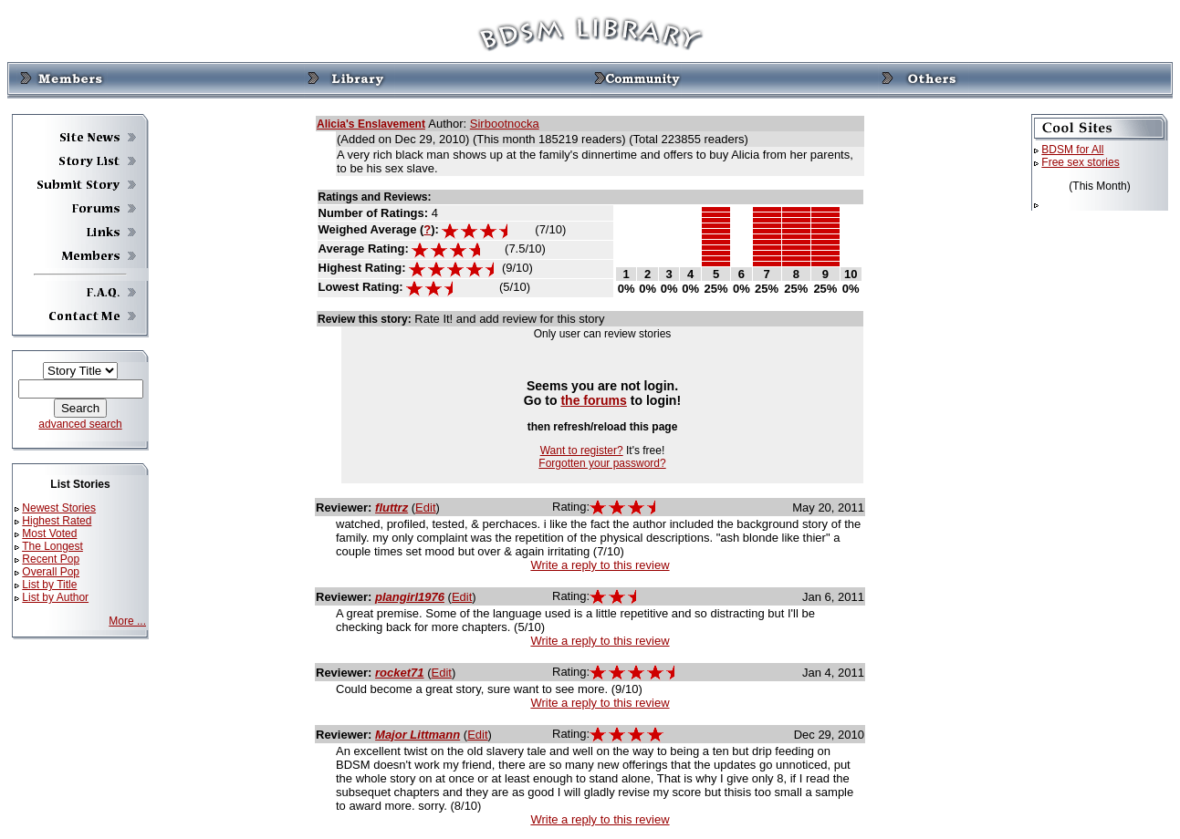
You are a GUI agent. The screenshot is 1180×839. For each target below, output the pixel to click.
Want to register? (581, 450)
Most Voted (49, 533)
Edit (425, 507)
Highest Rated (56, 520)
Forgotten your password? (601, 463)
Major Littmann (417, 734)
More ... (127, 621)
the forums (593, 400)
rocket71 (399, 672)
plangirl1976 (409, 597)
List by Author (55, 597)
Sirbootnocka (504, 123)
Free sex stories (1080, 162)
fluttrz (391, 507)
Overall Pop (50, 571)
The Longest (52, 546)
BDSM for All (1072, 149)
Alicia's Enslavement (371, 124)
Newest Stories (59, 508)
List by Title (49, 584)
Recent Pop (50, 559)
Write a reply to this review (599, 565)
